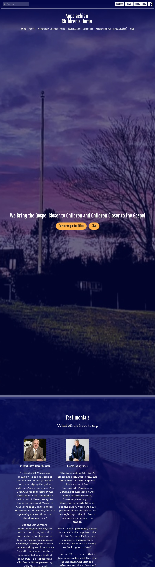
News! (129, 4)
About (32, 28)
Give (132, 28)
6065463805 (140, 4)
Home (23, 28)
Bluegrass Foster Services (80, 28)
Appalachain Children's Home (51, 28)
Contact (119, 4)
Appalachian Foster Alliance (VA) (111, 28)
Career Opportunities (71, 226)
